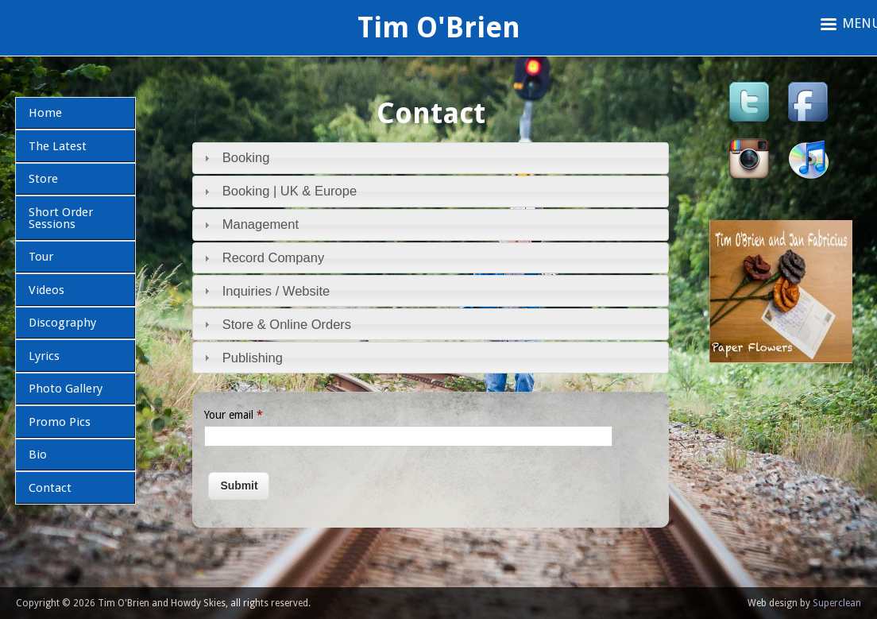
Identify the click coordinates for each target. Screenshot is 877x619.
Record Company (273, 257)
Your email (233, 414)
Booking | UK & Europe (289, 191)
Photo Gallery (65, 388)
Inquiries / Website (276, 291)
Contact (50, 488)
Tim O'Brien (438, 27)
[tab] (430, 158)
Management (260, 224)
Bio (38, 454)
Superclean (837, 603)
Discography (62, 322)
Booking (246, 157)
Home (45, 113)
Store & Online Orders (286, 324)
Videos (46, 290)
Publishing (252, 357)
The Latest (58, 146)
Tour (41, 257)
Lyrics (44, 356)
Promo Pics (60, 422)
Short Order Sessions (61, 218)
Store (43, 179)
